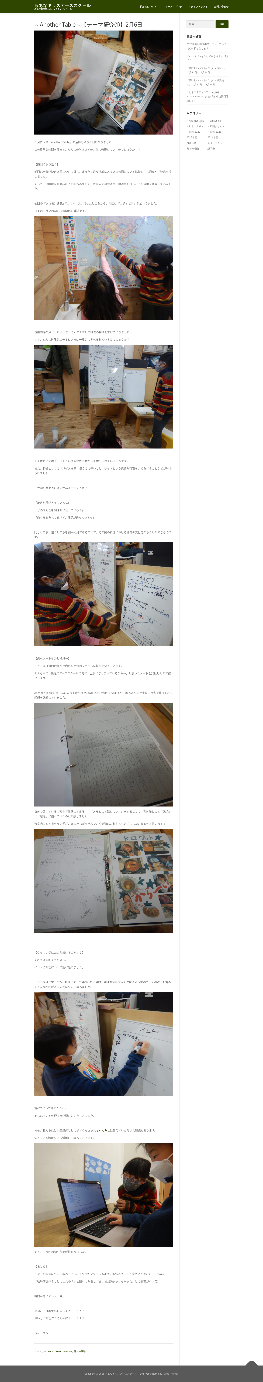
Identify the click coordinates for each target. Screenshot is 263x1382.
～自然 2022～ (194, 131)
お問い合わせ (221, 6)
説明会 (211, 148)
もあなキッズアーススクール (62, 5)
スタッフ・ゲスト (198, 6)
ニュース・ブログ (172, 6)
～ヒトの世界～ (195, 126)
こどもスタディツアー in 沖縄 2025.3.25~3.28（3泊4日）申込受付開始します (207, 96)
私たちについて (148, 6)
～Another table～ (60, 1351)
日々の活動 (80, 1351)
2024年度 (212, 137)
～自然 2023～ (215, 131)
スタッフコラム (216, 143)
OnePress (145, 1373)
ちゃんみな (103, 1130)
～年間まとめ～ (216, 126)
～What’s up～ (215, 120)
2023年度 (191, 137)
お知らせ (191, 143)
